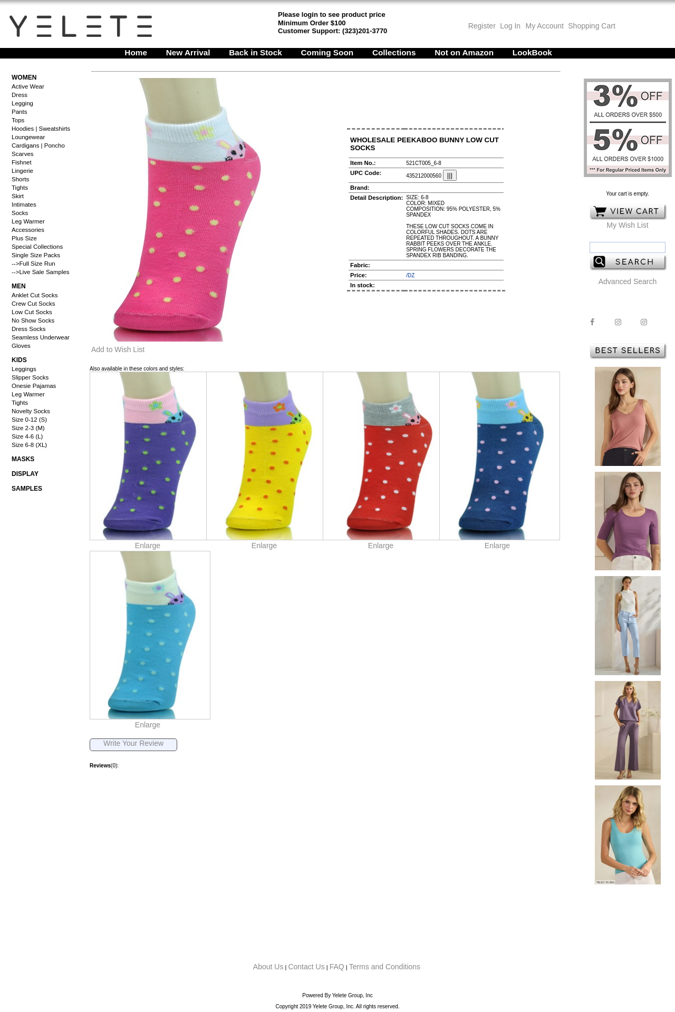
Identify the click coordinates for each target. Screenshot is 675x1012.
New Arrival (188, 52)
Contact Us (306, 966)
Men (19, 286)
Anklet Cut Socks (35, 295)
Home (135, 52)
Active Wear (28, 86)
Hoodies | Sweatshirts (41, 128)
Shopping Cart (591, 26)
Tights (20, 187)
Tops (18, 120)
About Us (268, 966)
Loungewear (28, 137)
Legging (22, 103)
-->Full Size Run (33, 263)
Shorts (20, 179)
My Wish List (627, 225)
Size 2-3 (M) (28, 428)
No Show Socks (33, 320)
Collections (394, 52)
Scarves (23, 154)
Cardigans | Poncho (38, 145)
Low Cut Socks (32, 312)
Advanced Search (628, 281)
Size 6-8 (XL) (29, 445)
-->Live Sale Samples (41, 272)
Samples (27, 488)
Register (482, 26)
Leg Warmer (28, 221)
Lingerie (22, 171)
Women (24, 77)
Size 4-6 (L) (27, 436)
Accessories (28, 230)
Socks (20, 213)
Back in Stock (255, 52)
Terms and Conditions (384, 966)
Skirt (18, 196)
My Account (544, 26)
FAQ (337, 966)
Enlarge (147, 545)
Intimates (24, 204)
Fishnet (22, 162)
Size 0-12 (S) (29, 419)
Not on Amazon (464, 52)
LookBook (532, 52)
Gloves (21, 346)
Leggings (24, 369)
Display (25, 474)
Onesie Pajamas (34, 386)
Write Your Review (133, 743)
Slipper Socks (30, 377)
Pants (19, 112)
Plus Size (24, 238)
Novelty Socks (31, 411)
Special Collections (37, 247)
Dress (19, 95)
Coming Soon (327, 52)
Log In (510, 26)
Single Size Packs (36, 255)
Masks (23, 459)
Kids (19, 360)
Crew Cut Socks (33, 303)
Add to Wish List (117, 349)
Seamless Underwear (41, 337)
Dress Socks (29, 329)
